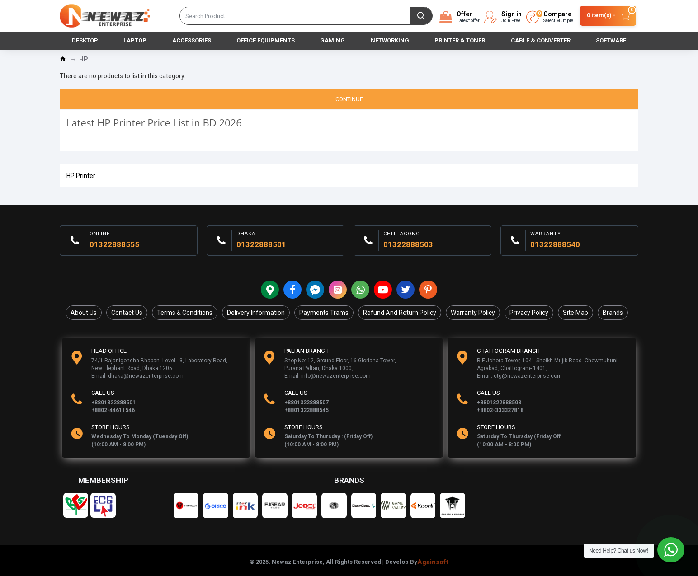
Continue (349, 99)
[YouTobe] (383, 290)
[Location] (270, 290)
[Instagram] (338, 290)
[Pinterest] (428, 290)
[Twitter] (405, 290)
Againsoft (432, 562)
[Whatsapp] (360, 290)
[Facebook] (292, 290)
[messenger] (315, 290)
